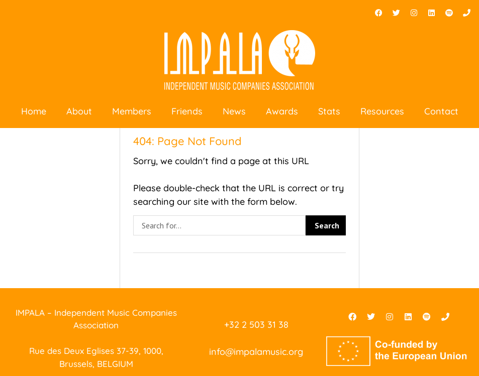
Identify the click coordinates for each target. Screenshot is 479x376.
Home (33, 111)
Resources (382, 111)
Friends (187, 111)
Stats (329, 111)
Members (131, 111)
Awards (282, 111)
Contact (441, 111)
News (234, 111)
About (79, 111)
